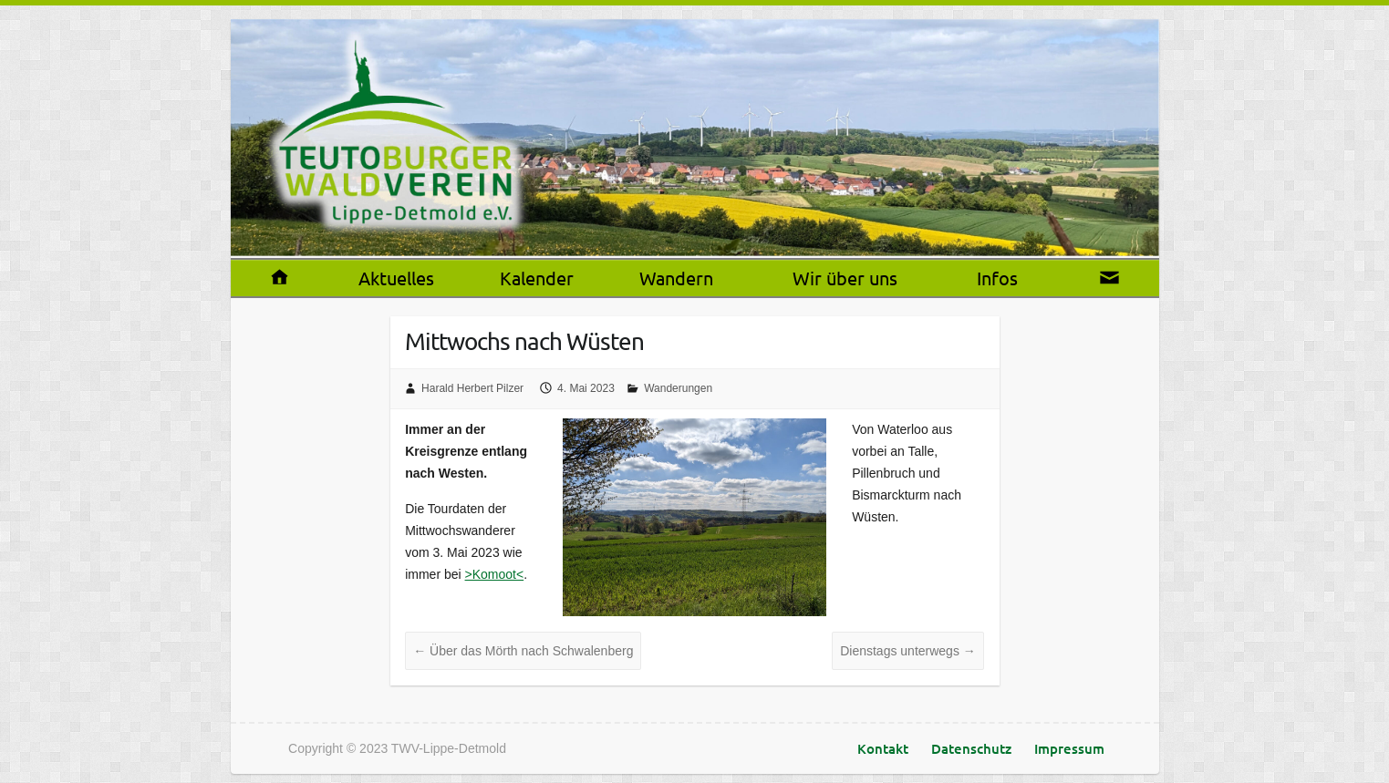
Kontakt (882, 748)
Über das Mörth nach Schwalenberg (523, 651)
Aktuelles (396, 277)
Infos (997, 277)
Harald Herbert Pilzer (472, 388)
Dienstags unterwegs (908, 651)
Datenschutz (971, 748)
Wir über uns (845, 277)
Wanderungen (678, 388)
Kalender (537, 277)
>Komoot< (494, 574)
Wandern (676, 277)
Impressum (1069, 748)
